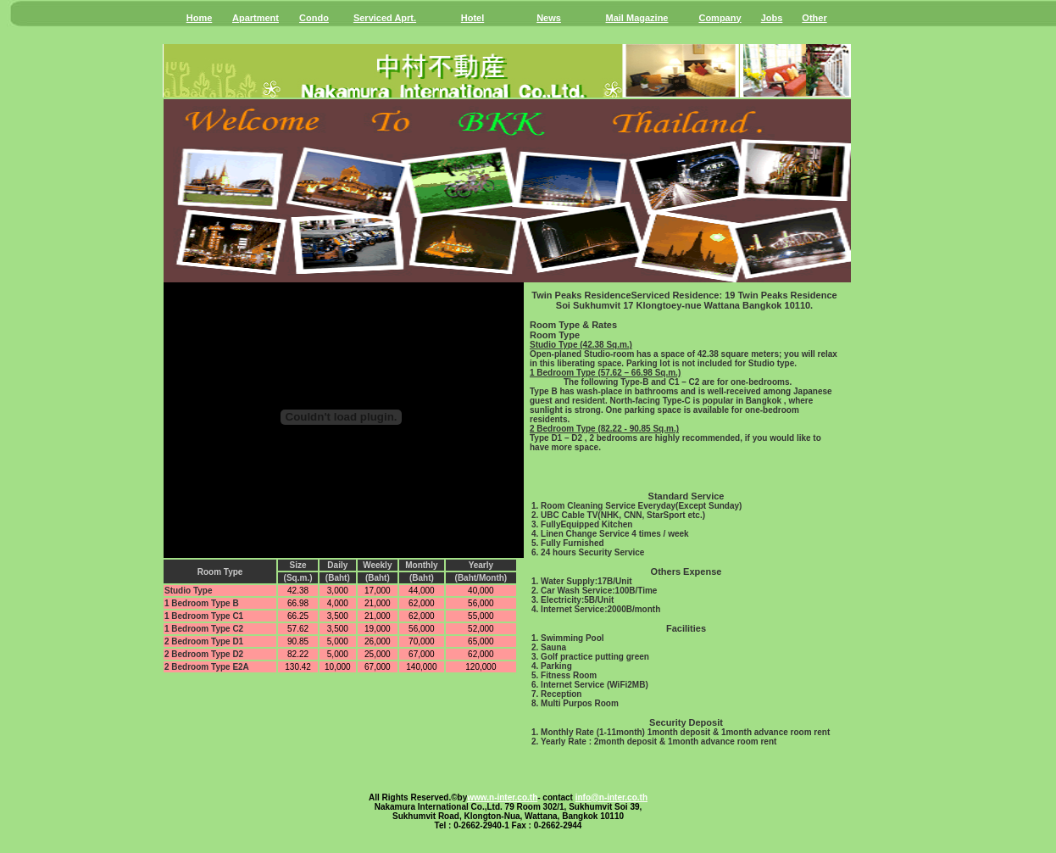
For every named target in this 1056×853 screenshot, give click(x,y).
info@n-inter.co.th (611, 797)
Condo (314, 18)
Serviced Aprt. (384, 18)
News (548, 18)
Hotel (473, 18)
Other (814, 18)
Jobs (772, 18)
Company (719, 18)
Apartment (255, 18)
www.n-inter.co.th (502, 797)
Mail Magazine (637, 18)
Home (199, 18)
